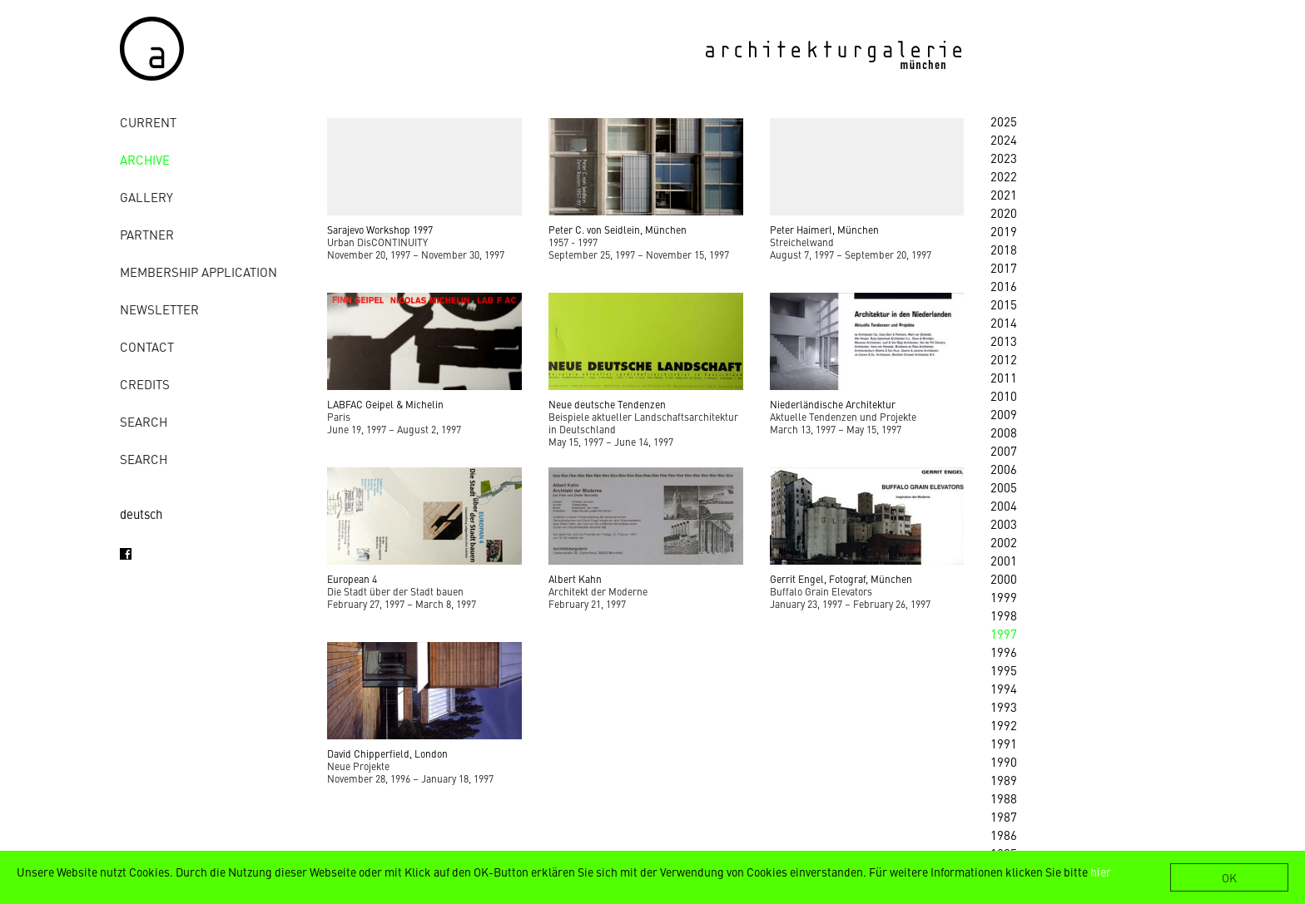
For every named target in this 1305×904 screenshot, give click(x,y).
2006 (1003, 468)
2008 (1003, 432)
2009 (1003, 413)
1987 (1003, 816)
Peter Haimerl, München (824, 229)
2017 (1003, 267)
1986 (1003, 834)
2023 (1003, 157)
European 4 (352, 578)
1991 (1003, 743)
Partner (147, 234)
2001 (1003, 560)
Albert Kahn (575, 578)
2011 (1003, 377)
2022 (1003, 176)
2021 (1003, 194)
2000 (1003, 578)
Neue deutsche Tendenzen (607, 404)
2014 (1003, 322)
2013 (1003, 340)
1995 (1003, 670)
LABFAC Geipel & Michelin (385, 404)
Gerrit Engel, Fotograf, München (841, 578)
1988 (1003, 798)
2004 (1003, 505)
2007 (1003, 450)
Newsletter (159, 309)
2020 (1003, 212)
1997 (1003, 633)
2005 (1003, 487)
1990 (1003, 761)
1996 (1003, 651)
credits (145, 384)
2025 (1003, 121)
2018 (1003, 249)
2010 (1003, 395)
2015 (1003, 304)
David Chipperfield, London (387, 753)
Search (143, 421)
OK (1229, 877)
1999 (1003, 596)
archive (145, 159)
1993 (1003, 706)
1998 (1003, 615)
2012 (1003, 359)
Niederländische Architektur (833, 404)
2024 (1003, 139)
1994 (1003, 688)
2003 (1003, 523)
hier (1100, 871)
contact (147, 346)
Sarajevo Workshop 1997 (380, 229)
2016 (1003, 285)
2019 (1003, 231)
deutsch (141, 513)
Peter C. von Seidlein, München (617, 229)
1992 (1003, 725)
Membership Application (198, 271)
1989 (1003, 779)
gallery (146, 196)
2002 (1003, 542)
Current (148, 122)
